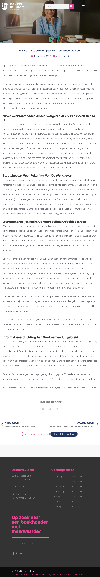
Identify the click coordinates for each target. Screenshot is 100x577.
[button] (83, 6)
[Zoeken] (71, 6)
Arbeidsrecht (62, 56)
